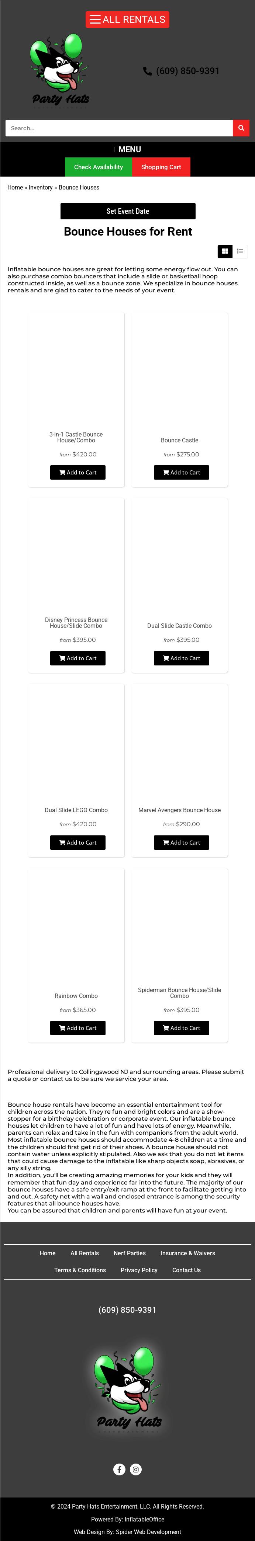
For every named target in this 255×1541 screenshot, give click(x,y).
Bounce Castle (179, 440)
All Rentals (84, 1253)
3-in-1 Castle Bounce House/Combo (76, 437)
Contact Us (186, 1270)
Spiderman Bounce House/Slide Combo (179, 993)
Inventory (41, 187)
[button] (127, 149)
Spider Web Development (148, 1531)
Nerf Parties (130, 1253)
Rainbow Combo (76, 995)
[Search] (241, 128)
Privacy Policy (139, 1270)
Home (15, 187)
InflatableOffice (144, 1519)
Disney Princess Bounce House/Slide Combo (76, 622)
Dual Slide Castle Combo (179, 625)
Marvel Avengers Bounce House (179, 810)
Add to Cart (78, 472)
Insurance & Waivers (188, 1253)
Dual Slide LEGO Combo (76, 810)
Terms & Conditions (80, 1270)
